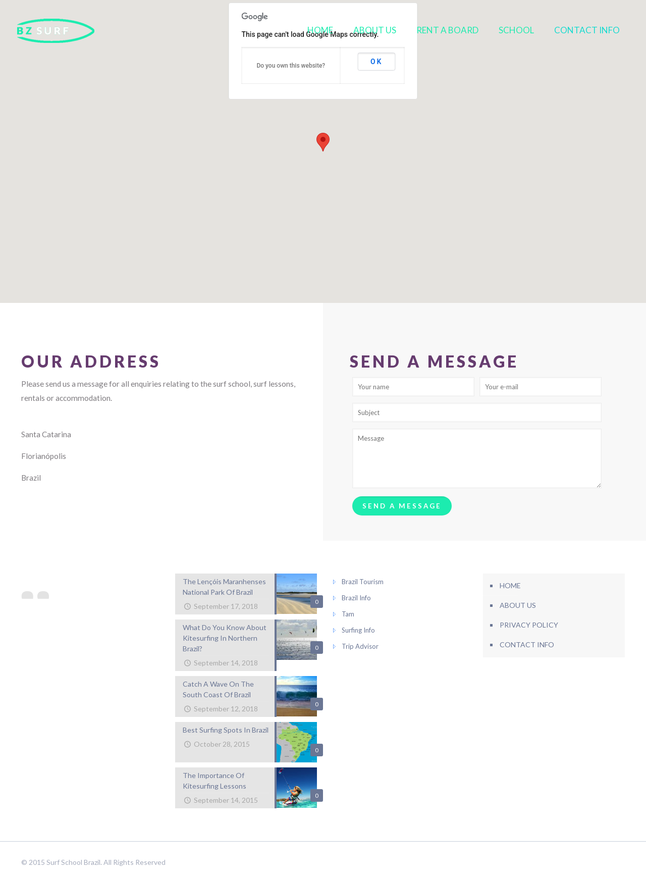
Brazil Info (356, 598)
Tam (348, 614)
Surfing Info (358, 630)
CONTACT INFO (527, 644)
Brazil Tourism (363, 582)
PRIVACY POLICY (529, 625)
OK (376, 62)
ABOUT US (518, 605)
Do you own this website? (290, 65)
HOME (510, 585)
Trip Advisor (360, 646)
